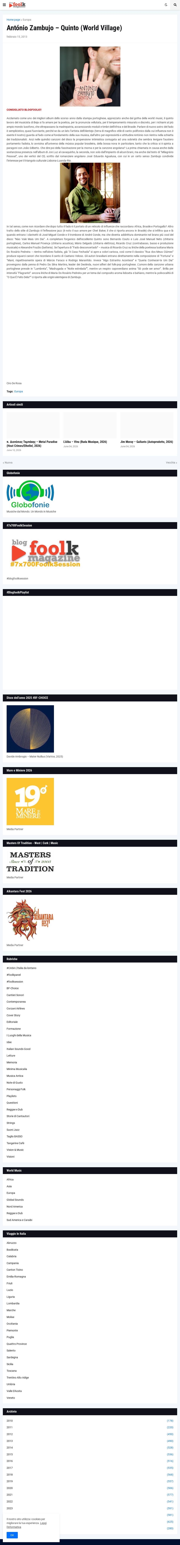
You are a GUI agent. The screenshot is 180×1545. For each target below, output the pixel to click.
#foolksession (15, 981)
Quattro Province (17, 1343)
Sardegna (12, 1357)
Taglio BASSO (15, 1136)
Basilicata (12, 1249)
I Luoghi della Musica (19, 1035)
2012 (90, 1434)
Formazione (14, 1028)
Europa (27, 19)
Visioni (10, 1156)
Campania (13, 1263)
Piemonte (12, 1330)
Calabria (11, 1256)
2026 (90, 1528)
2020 (90, 1488)
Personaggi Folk (16, 1089)
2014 (90, 1448)
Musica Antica (15, 1075)
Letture (11, 1055)
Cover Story (13, 1015)
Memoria (12, 1062)
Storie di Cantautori (18, 1116)
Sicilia (10, 1364)
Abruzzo (11, 1242)
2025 (90, 1522)
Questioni (12, 1102)
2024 (90, 1515)
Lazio (10, 1290)
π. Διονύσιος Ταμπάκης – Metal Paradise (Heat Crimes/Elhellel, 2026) (32, 444)
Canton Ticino (15, 1269)
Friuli (9, 1283)
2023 (90, 1508)
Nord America (15, 1206)
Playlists (11, 1096)
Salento (11, 1350)
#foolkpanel (14, 974)
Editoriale (12, 1021)
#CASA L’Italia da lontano (21, 968)
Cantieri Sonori (15, 995)
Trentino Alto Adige (18, 1377)
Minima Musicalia (17, 1069)
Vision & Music (15, 1149)
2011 (90, 1427)
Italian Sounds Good (18, 1048)
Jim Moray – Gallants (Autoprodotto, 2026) (146, 442)
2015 (90, 1454)
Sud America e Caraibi (19, 1220)
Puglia (10, 1337)
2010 (90, 1421)
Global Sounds (15, 1199)
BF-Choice (13, 988)
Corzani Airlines (16, 1008)
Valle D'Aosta (14, 1391)
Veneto (11, 1397)
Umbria (11, 1384)
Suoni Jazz (13, 1129)
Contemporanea (16, 1001)
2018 (90, 1475)
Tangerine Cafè (15, 1143)
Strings (11, 1122)
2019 (90, 1481)
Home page (13, 19)
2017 (90, 1468)
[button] (4, 5)
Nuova (8, 462)
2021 (90, 1495)
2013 (90, 1441)
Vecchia (170, 462)
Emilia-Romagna (16, 1276)
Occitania (12, 1323)
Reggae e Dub (15, 1109)
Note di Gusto (15, 1082)
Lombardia (13, 1303)
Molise (10, 1317)
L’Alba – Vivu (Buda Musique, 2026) (85, 442)
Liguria (11, 1296)
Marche (11, 1310)
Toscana (12, 1370)
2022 (90, 1502)
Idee (9, 1042)
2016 (90, 1461)
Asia (9, 1186)
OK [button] (12, 1535)
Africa (10, 1179)
